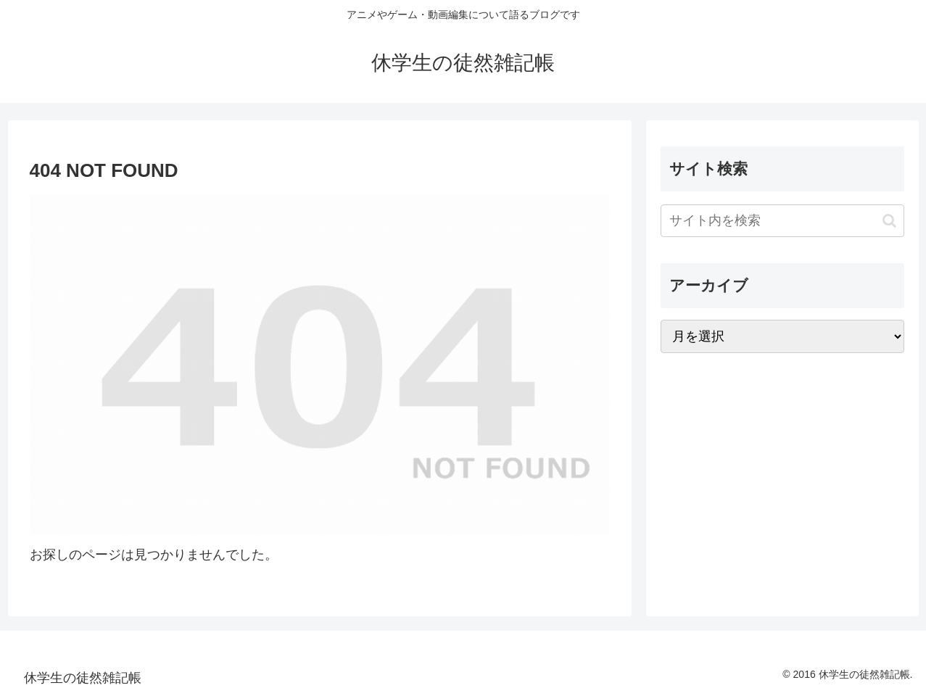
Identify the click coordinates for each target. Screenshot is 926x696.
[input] (782, 220)
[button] (889, 220)
